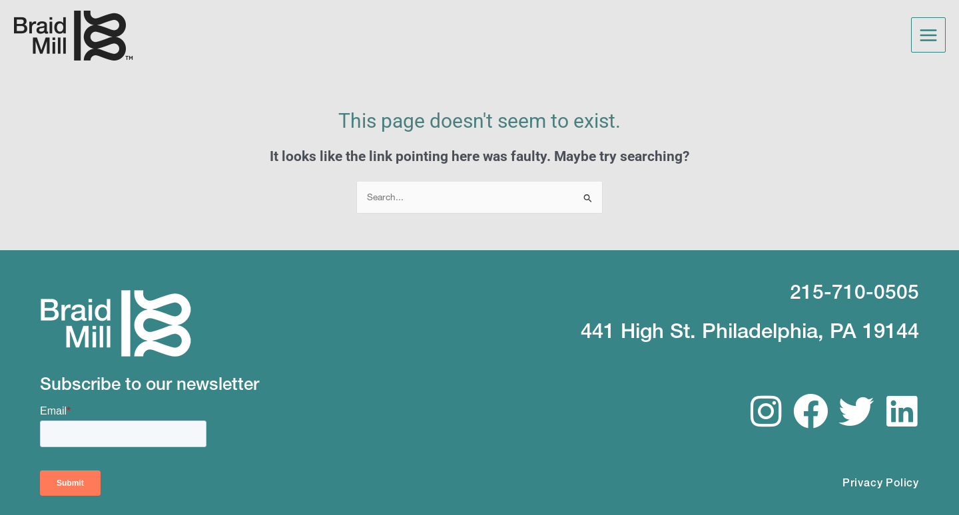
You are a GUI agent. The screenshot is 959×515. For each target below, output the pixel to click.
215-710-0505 (854, 291)
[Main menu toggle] (928, 35)
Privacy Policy (880, 481)
